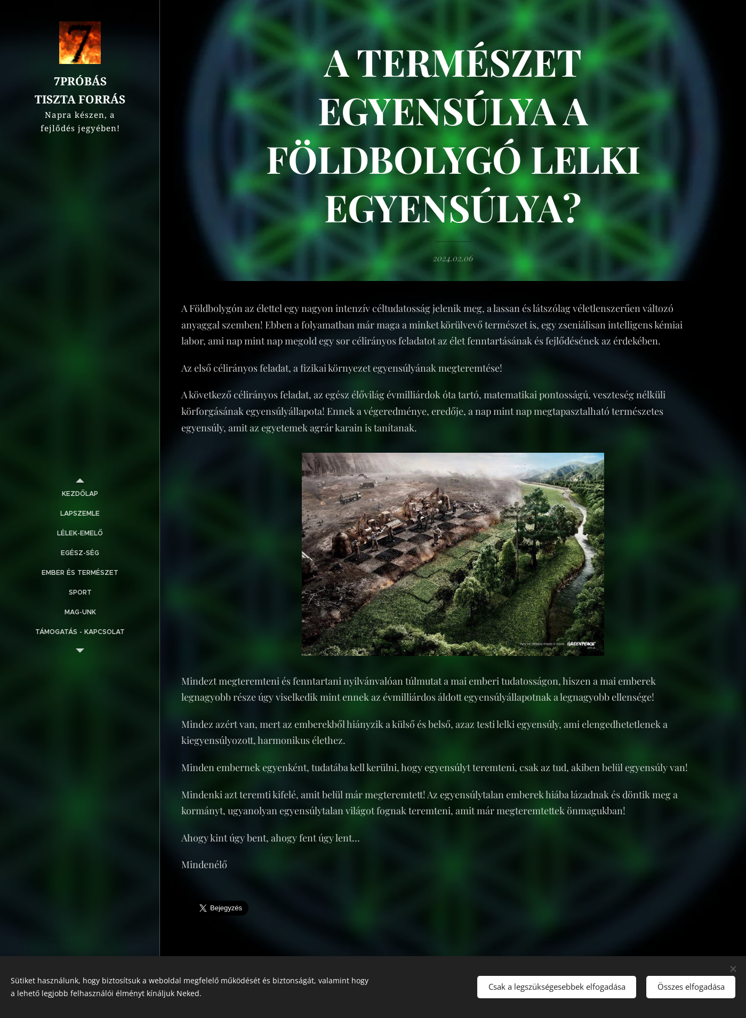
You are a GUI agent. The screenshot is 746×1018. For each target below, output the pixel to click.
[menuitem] (80, 494)
